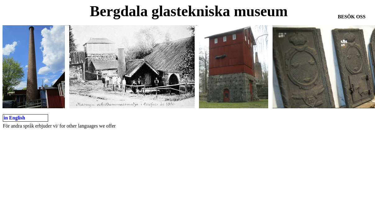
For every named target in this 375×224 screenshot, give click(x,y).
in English (14, 117)
